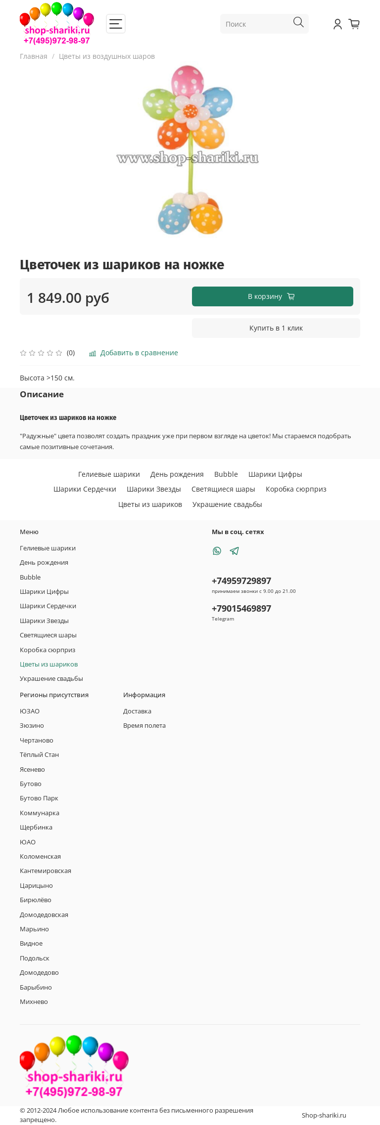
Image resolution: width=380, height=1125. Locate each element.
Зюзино (32, 725)
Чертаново (36, 740)
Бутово (31, 784)
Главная (34, 56)
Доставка (137, 711)
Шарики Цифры (275, 474)
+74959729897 (241, 580)
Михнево (34, 1002)
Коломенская (40, 856)
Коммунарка (39, 813)
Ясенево (32, 769)
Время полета (144, 725)
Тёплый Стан (39, 754)
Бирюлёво (35, 900)
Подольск (34, 958)
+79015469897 (241, 608)
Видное (31, 943)
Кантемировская (45, 871)
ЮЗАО (30, 711)
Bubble (226, 474)
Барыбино (36, 987)
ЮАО (28, 842)
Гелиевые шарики (109, 474)
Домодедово (39, 972)
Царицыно (36, 885)
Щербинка (36, 827)
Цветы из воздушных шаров (107, 56)
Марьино (34, 929)
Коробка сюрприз (296, 489)
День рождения (177, 474)
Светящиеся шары (223, 489)
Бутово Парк (39, 798)
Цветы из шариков (150, 504)
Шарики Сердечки (84, 489)
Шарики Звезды (154, 489)
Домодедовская (44, 915)
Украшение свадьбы (227, 504)
